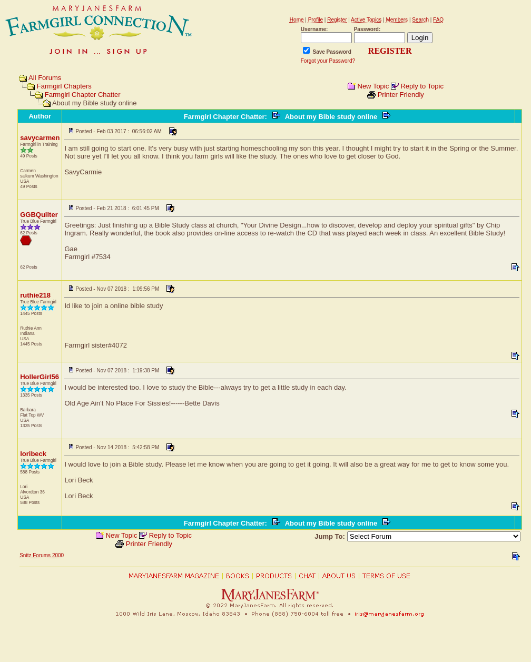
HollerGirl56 (39, 377)
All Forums (44, 78)
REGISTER (390, 50)
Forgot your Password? (328, 61)
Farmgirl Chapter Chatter (83, 94)
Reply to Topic (421, 86)
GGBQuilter (39, 215)
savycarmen (40, 138)
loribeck (33, 454)
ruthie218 (35, 295)
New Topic (373, 86)
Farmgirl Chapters (64, 86)
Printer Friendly (401, 94)
